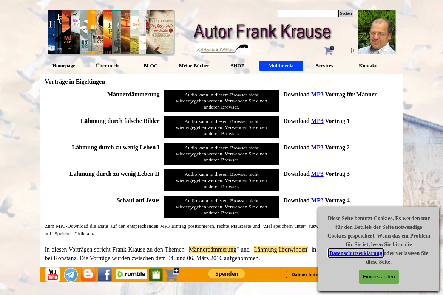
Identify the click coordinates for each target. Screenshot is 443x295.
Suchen (346, 13)
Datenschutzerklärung (355, 253)
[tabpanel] (102, 94)
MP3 (317, 94)
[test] (305, 274)
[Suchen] (308, 13)
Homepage (64, 65)
